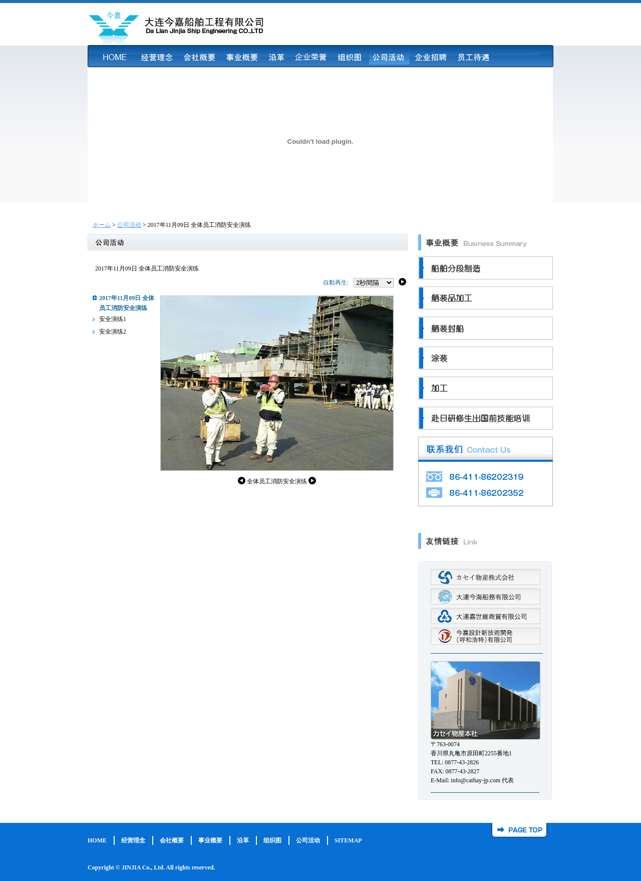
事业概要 (210, 840)
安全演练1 (112, 319)
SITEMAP (348, 840)
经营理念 (133, 840)
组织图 (272, 840)
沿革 (243, 840)
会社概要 (172, 840)
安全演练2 (112, 331)
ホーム (102, 224)
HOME (97, 840)
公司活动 (129, 224)
